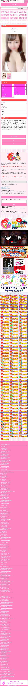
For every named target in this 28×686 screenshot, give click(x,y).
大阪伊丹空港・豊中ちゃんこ (7, 602)
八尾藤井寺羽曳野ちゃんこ (6, 608)
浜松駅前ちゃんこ (5, 580)
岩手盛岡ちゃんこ (5, 463)
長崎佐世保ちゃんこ (5, 634)
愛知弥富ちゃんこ (5, 572)
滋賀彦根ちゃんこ (5, 596)
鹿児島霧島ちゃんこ (5, 637)
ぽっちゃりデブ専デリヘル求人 (7, 676)
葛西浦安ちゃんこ (5, 520)
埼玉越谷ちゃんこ (5, 510)
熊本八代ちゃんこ (5, 659)
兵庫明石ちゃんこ (5, 612)
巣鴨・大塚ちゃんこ (5, 540)
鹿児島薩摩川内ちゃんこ (6, 642)
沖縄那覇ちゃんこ (5, 646)
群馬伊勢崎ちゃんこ (5, 507)
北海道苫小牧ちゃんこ (6, 467)
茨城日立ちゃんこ (5, 538)
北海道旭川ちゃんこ (5, 457)
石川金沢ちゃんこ (5, 547)
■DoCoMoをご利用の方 (5, 186)
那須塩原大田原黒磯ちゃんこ (7, 519)
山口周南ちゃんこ (5, 648)
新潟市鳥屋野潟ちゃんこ (6, 556)
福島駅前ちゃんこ (5, 466)
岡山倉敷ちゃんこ (5, 657)
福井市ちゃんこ (4, 562)
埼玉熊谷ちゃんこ (5, 485)
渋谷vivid (3, 677)
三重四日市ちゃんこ (5, 574)
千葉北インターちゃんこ (6, 528)
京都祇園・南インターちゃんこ (7, 597)
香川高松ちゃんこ (5, 639)
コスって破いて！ (5, 679)
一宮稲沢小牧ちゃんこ (6, 571)
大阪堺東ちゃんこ (5, 614)
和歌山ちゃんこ (4, 599)
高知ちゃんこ (4, 655)
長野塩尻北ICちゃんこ (6, 557)
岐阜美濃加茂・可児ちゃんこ (7, 591)
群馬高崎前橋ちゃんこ (6, 482)
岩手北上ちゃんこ (5, 458)
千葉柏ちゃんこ (4, 525)
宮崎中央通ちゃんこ (5, 661)
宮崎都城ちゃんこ (5, 645)
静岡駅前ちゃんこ (5, 577)
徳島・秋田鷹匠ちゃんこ (6, 643)
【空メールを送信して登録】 (14, 197)
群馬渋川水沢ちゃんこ (6, 498)
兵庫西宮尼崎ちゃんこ (6, 627)
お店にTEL (14, 4)
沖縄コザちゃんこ (5, 665)
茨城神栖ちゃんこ (5, 517)
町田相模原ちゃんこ (5, 488)
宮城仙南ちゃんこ (5, 446)
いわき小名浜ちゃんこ (6, 455)
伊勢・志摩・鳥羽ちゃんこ (6, 588)
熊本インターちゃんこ (6, 636)
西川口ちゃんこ (4, 473)
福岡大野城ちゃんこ (5, 654)
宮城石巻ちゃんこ (5, 448)
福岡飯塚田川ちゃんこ (6, 651)
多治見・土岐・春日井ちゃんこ (7, 575)
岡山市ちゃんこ (4, 662)
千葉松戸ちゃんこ (5, 503)
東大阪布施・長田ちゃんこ (6, 605)
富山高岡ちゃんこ (5, 546)
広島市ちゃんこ (4, 649)
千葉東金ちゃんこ (5, 497)
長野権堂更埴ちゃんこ (6, 554)
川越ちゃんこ (4, 479)
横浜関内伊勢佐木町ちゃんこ (7, 472)
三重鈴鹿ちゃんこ (5, 587)
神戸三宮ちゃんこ (5, 611)
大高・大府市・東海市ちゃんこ (7, 581)
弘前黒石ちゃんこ (5, 454)
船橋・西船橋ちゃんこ (6, 537)
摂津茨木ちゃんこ (5, 621)
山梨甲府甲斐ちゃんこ (6, 553)
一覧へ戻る (14, 136)
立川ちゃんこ (4, 474)
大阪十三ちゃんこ (5, 617)
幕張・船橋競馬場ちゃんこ (6, 523)
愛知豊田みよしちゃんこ (6, 584)
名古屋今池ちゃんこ (5, 566)
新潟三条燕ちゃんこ (5, 560)
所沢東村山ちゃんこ (5, 513)
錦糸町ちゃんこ (4, 495)
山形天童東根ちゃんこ (6, 449)
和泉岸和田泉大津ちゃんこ (6, 603)
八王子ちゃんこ (4, 535)
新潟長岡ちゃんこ (5, 550)
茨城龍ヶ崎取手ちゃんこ (6, 512)
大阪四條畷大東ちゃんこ (6, 625)
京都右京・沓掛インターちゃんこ (8, 618)
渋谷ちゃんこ (4, 532)
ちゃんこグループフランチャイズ (8, 674)
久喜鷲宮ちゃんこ (5, 516)
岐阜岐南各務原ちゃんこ (6, 583)
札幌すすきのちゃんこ (6, 460)
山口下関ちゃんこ (5, 652)
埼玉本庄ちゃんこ (5, 492)
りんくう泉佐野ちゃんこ (6, 615)
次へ (14, 143)
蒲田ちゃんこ (4, 534)
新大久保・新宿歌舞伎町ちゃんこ (8, 491)
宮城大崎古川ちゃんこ (6, 451)
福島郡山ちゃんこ (5, 464)
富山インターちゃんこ (6, 548)
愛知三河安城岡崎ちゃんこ (6, 568)
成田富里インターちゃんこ (6, 480)
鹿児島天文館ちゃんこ (6, 633)
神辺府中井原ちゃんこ (6, 667)
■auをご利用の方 (4, 187)
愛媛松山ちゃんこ (5, 631)
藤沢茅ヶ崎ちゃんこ (5, 509)
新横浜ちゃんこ (4, 522)
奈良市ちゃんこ (4, 609)
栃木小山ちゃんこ (5, 486)
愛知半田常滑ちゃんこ (6, 590)
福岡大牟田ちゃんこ (5, 664)
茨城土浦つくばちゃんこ (6, 500)
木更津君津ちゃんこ (5, 494)
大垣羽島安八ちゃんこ (6, 569)
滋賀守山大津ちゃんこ (6, 623)
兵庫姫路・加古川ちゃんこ (6, 606)
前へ (14, 140)
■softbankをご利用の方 (5, 188)
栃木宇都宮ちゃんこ (5, 483)
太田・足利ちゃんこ (5, 514)
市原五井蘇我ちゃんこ (6, 526)
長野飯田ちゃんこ (5, 551)
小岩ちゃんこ (4, 531)
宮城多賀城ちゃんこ (5, 461)
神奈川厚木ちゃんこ (5, 489)
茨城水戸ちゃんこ (5, 476)
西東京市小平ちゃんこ (6, 529)
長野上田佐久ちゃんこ (6, 559)
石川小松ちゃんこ (5, 544)
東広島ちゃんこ (4, 658)
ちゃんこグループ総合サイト (7, 671)
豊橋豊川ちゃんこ (5, 578)
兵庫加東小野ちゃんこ (6, 624)
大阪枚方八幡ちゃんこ (6, 620)
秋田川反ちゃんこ (5, 452)
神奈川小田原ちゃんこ (6, 501)
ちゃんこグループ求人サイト (7, 673)
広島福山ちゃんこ (5, 640)
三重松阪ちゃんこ (5, 586)
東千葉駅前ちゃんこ (5, 477)
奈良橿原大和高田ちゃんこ (6, 600)
